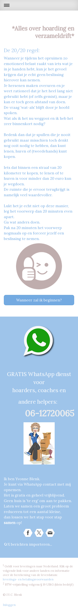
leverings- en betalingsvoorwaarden (28, 579)
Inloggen (9, 605)
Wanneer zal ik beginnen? (39, 300)
